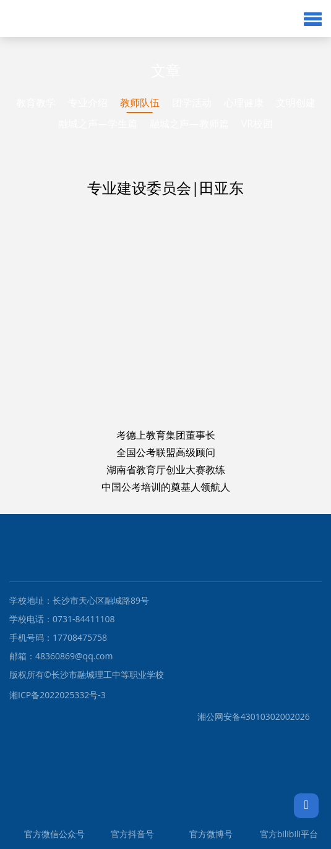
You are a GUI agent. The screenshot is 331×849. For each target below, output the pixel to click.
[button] (313, 18)
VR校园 (257, 123)
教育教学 (36, 102)
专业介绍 (88, 102)
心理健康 (244, 102)
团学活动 (192, 102)
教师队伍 (140, 102)
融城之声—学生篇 (97, 123)
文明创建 (296, 102)
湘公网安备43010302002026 (159, 716)
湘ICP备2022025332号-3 (57, 695)
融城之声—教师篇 (189, 123)
